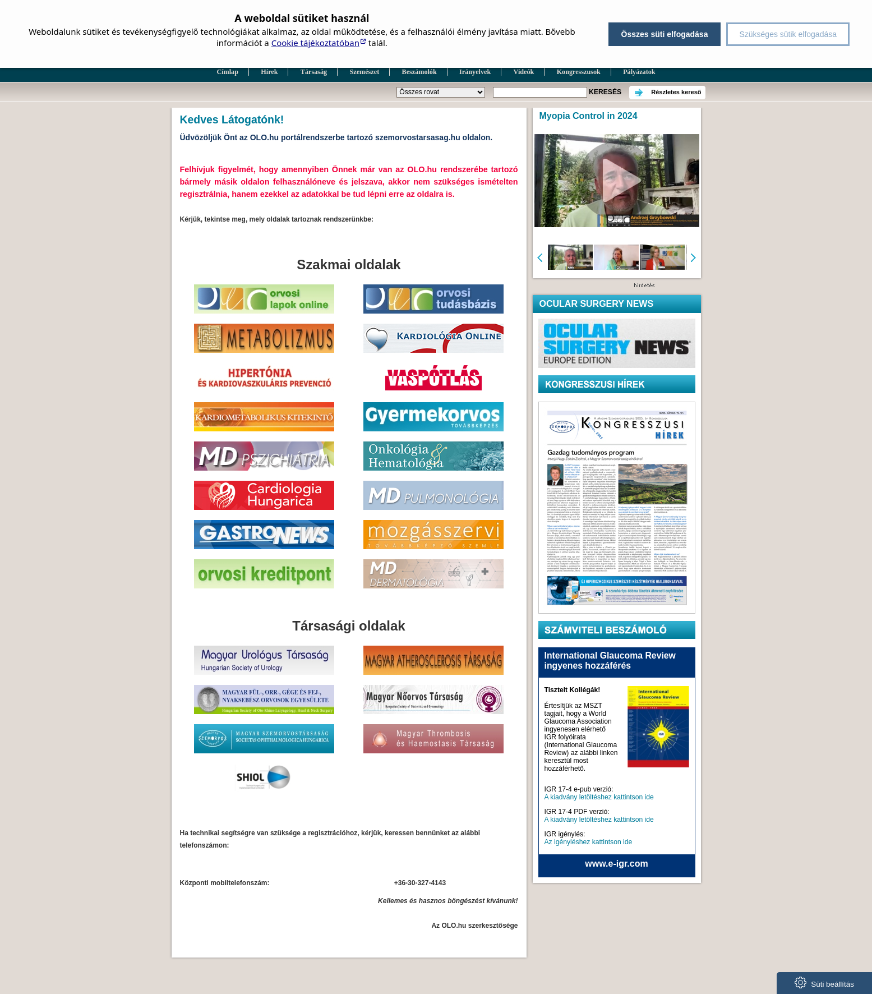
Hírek (269, 72)
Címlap (227, 72)
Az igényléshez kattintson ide (589, 842)
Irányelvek (475, 72)
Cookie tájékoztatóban (315, 42)
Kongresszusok (579, 72)
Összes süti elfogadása (664, 34)
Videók (524, 72)
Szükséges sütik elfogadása (788, 34)
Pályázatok (639, 72)
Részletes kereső (676, 92)
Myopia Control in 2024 (588, 116)
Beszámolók (419, 72)
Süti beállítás (824, 982)
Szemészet (365, 72)
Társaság (314, 72)
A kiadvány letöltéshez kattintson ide (599, 797)
